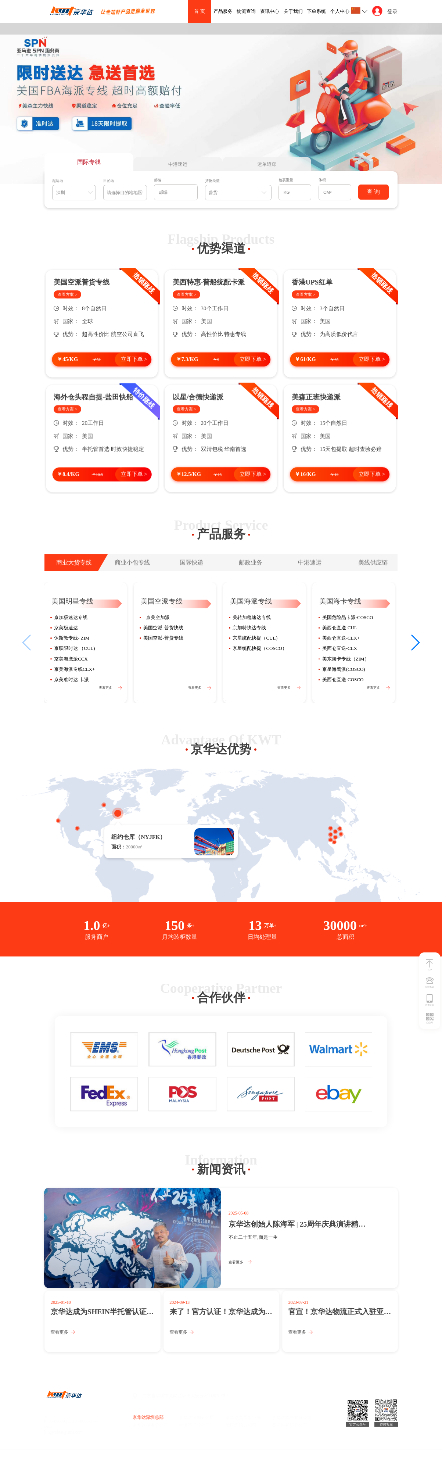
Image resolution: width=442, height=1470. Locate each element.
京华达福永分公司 (150, 1425)
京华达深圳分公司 (196, 1417)
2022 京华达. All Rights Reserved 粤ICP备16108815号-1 (83, 1457)
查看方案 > (67, 294)
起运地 (57, 181)
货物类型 (212, 181)
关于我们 (293, 11)
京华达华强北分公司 (292, 1417)
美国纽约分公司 (241, 1425)
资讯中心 (269, 11)
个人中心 (339, 11)
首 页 (199, 11)
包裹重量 (286, 180)
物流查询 (246, 11)
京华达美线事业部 (243, 1417)
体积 (322, 180)
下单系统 (316, 11)
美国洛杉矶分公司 (289, 1425)
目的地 (108, 181)
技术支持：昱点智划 (141, 1457)
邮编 (157, 180)
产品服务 (223, 11)
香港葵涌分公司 (194, 1425)
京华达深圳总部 (148, 1417)
